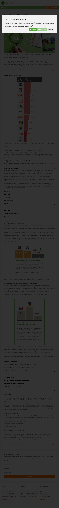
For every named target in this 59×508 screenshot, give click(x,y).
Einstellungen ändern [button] (42, 29)
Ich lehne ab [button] (50, 29)
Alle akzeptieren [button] (33, 29)
